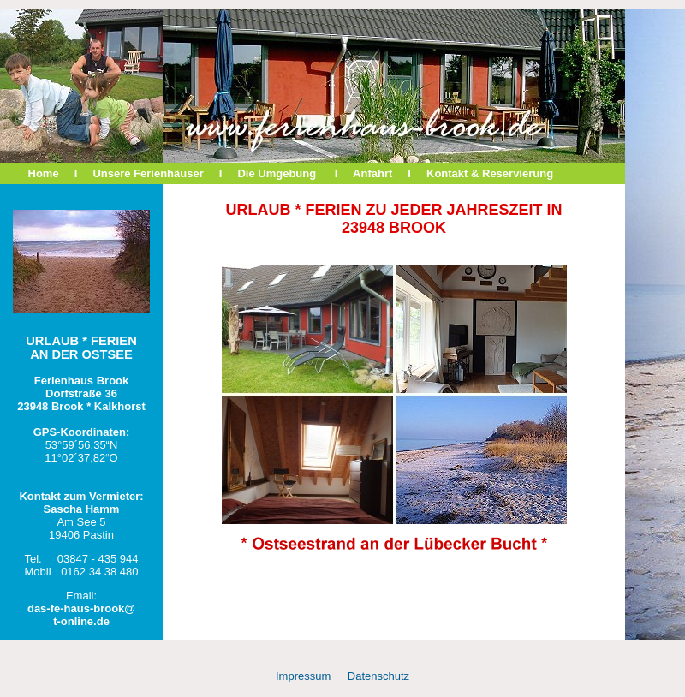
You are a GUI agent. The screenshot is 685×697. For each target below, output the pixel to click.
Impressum (303, 676)
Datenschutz (378, 676)
